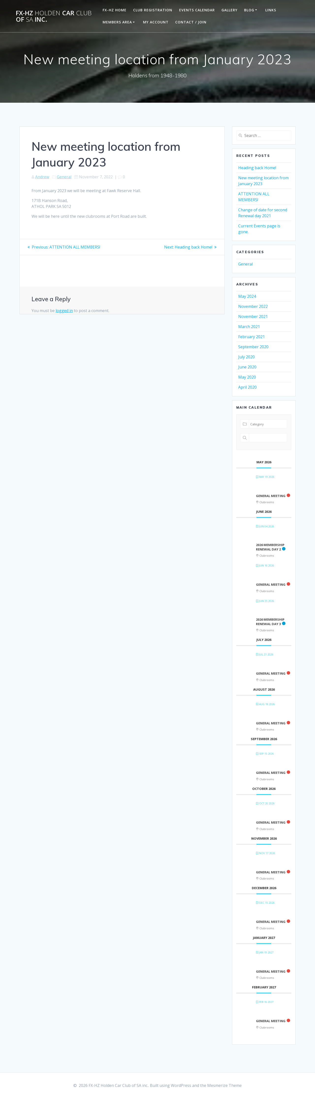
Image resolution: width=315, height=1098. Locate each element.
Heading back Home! (257, 167)
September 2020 (253, 346)
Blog (249, 10)
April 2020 (247, 387)
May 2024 (247, 296)
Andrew (42, 177)
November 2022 (253, 306)
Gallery (229, 10)
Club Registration (152, 10)
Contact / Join (190, 22)
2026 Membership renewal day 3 (270, 621)
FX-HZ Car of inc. (54, 16)
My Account (156, 22)
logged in (64, 310)
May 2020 (247, 377)
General (64, 177)
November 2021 (253, 316)
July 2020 (246, 357)
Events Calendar (197, 10)
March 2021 (249, 326)
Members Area (117, 22)
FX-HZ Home (114, 10)
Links (270, 10)
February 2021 (251, 336)
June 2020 (247, 367)
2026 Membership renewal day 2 (270, 547)
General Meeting (270, 496)
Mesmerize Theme (224, 1085)
